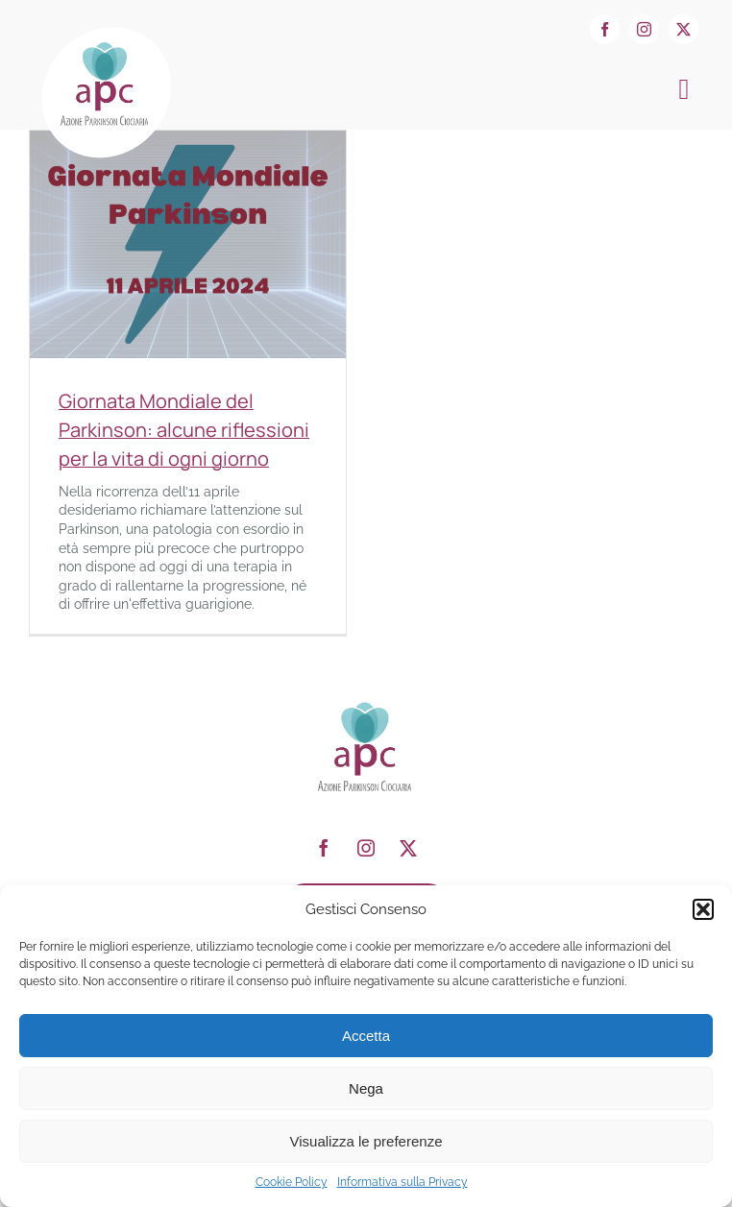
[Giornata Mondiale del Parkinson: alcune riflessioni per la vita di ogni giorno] (188, 139)
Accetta (366, 1035)
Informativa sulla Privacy (402, 1182)
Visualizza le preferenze (366, 1141)
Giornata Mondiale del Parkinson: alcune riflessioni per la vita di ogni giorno (184, 429)
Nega (366, 1088)
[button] (703, 909)
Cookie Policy (292, 1182)
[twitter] (683, 29)
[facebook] (605, 29)
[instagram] (644, 29)
